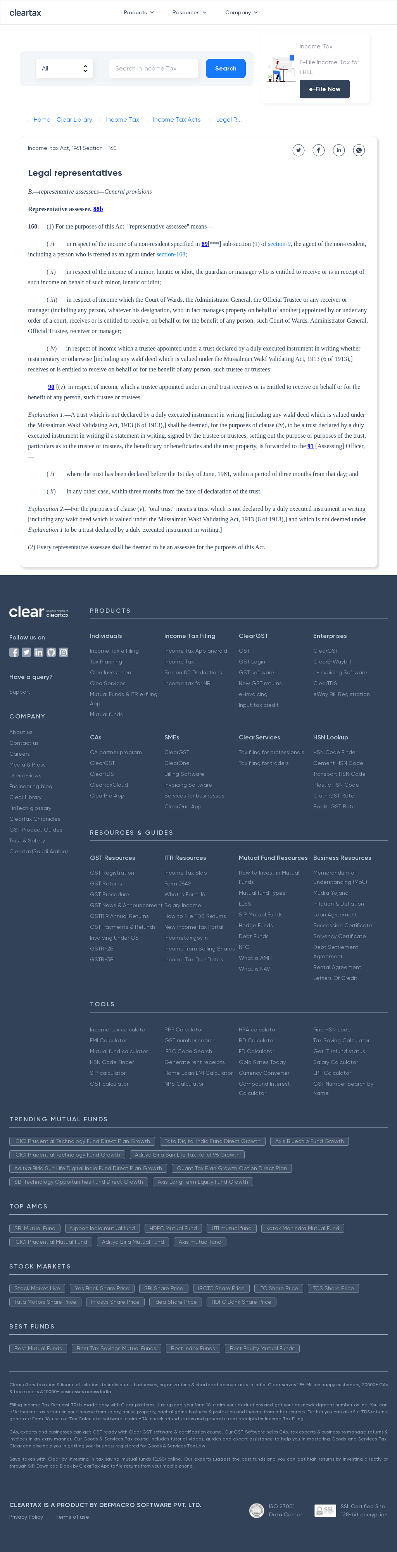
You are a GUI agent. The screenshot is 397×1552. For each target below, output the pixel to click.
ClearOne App (183, 806)
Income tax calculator (118, 1029)
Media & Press (27, 764)
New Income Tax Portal (193, 927)
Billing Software (184, 774)
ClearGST (325, 651)
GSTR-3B (102, 959)
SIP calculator (108, 1073)
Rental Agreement (337, 967)
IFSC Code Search (188, 1051)
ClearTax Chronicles (34, 819)
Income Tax (179, 661)
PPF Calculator (183, 1029)
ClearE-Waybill (332, 661)
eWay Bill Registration (341, 694)
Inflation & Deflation (338, 904)
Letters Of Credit (335, 978)
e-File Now (324, 89)
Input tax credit (259, 705)
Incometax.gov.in (186, 938)
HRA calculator (258, 1029)
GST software (256, 672)
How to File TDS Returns (195, 916)
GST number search (190, 1040)
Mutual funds (106, 714)
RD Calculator (257, 1040)
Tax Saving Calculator (341, 1040)
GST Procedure (109, 894)
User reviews (25, 775)
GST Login (252, 661)
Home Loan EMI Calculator (198, 1073)
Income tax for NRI (188, 683)
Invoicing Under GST (116, 938)
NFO (244, 947)
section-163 (171, 254)
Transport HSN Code (339, 774)
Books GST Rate (334, 806)
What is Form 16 (184, 894)
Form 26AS (178, 883)
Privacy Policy (26, 1517)
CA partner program (116, 752)
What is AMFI (255, 958)
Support (19, 692)
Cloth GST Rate (333, 795)
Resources (191, 12)
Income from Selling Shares (199, 948)
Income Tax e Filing (114, 651)
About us (21, 732)
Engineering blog (30, 786)
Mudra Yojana (331, 893)
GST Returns (106, 883)
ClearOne (177, 763)
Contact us (24, 743)
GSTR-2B (102, 948)
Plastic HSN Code (336, 785)
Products (140, 12)
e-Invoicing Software (340, 672)
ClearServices (108, 683)
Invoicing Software (188, 785)
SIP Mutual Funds (261, 914)
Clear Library (25, 797)
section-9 (279, 244)
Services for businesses (194, 795)
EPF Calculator (332, 1073)
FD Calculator (256, 1051)
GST (244, 651)
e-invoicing (253, 694)
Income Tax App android (195, 651)
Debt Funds (254, 936)
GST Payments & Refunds (123, 927)
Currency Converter (264, 1073)
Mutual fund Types (262, 893)
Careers (19, 754)
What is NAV (254, 969)
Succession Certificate (342, 925)
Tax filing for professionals (271, 752)
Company (243, 12)
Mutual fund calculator (119, 1051)
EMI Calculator (108, 1040)
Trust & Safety (27, 840)
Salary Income (182, 905)
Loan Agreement (335, 914)
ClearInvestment (111, 672)
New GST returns (260, 683)
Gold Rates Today (262, 1062)
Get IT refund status (339, 1051)
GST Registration (112, 873)
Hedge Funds (256, 925)
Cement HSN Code (338, 763)
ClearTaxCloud (109, 785)
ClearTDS (325, 683)
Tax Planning (106, 661)
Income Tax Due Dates (193, 959)
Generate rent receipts (194, 1062)
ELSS (245, 904)
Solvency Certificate (339, 936)
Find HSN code (332, 1029)
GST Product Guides (35, 830)
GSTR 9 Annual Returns (119, 916)
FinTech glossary (30, 808)
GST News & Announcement (126, 905)
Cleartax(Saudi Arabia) (38, 851)
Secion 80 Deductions (193, 672)
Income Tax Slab (185, 873)
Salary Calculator (335, 1062)
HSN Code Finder (335, 752)
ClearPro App (107, 795)
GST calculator (109, 1084)
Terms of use (72, 1517)
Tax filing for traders (264, 763)
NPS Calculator (184, 1084)
